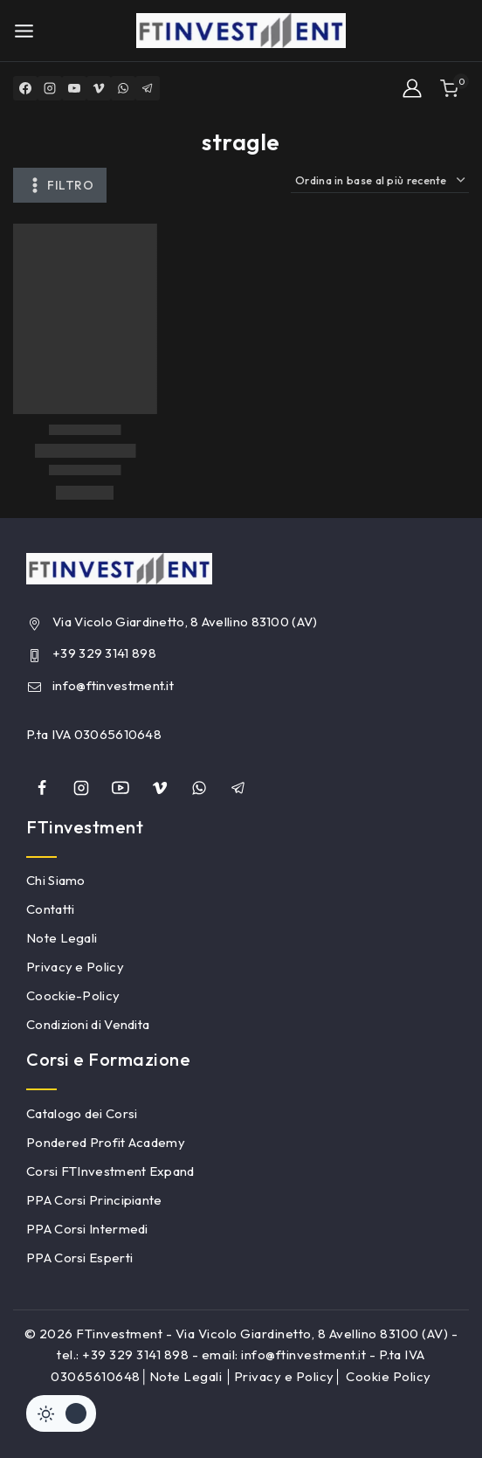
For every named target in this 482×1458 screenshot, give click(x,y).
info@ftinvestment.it (113, 685)
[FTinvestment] (241, 30)
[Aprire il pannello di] (60, 185)
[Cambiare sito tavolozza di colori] (61, 1413)
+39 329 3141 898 (104, 653)
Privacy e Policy (75, 966)
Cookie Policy (388, 1376)
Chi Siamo (56, 880)
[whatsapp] (199, 788)
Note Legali (61, 937)
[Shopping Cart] (454, 88)
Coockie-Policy (73, 995)
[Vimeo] (98, 88)
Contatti (50, 909)
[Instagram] (50, 88)
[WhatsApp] (123, 88)
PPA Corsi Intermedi (87, 1228)
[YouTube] (74, 88)
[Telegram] (147, 88)
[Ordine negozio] (380, 180)
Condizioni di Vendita (87, 1024)
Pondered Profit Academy (105, 1142)
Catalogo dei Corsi (81, 1113)
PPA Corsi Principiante (94, 1200)
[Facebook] (25, 88)
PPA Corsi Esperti (79, 1257)
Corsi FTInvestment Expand (110, 1171)
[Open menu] (24, 31)
